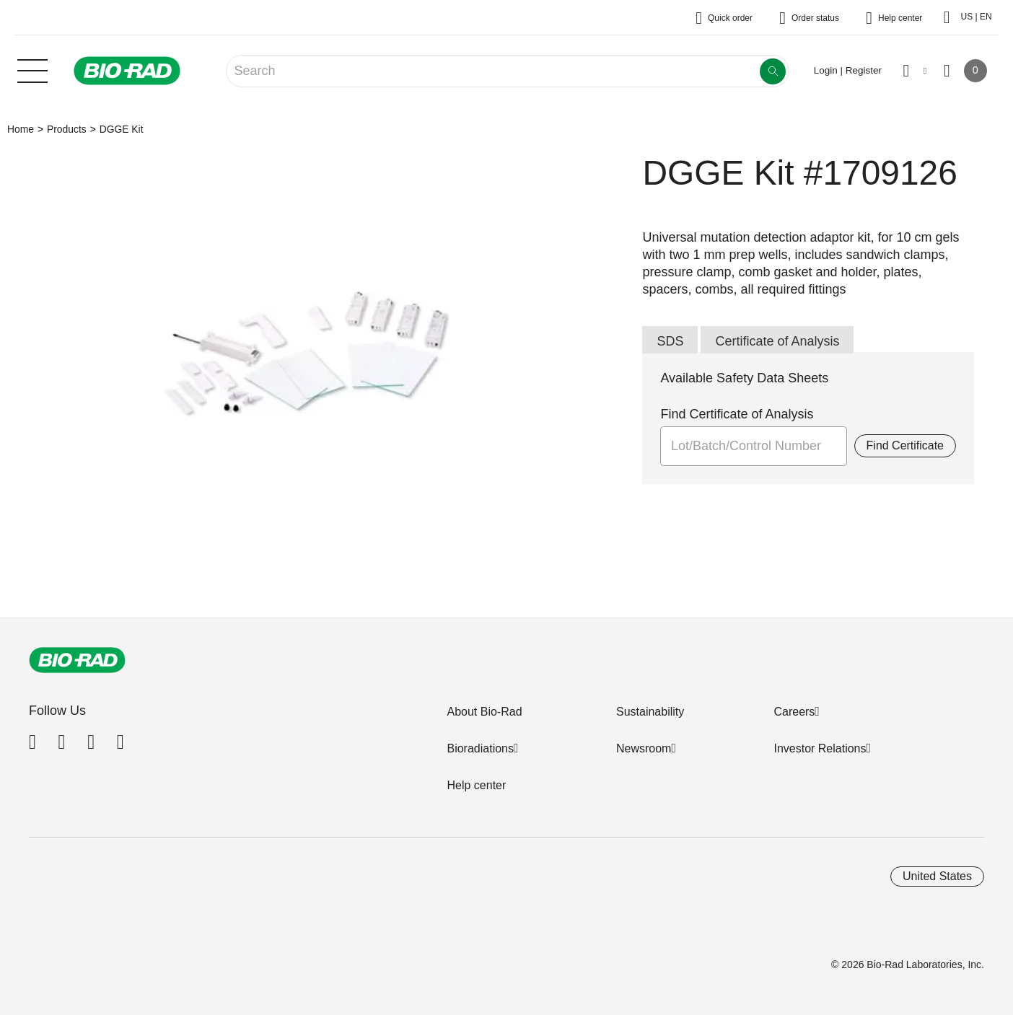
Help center (476, 785)
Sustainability (650, 712)
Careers (794, 712)
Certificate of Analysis (777, 341)
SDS (670, 341)
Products (67, 129)
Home (20, 129)
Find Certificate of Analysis (736, 414)
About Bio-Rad (484, 712)
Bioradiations (480, 748)
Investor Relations (819, 748)
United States (937, 876)
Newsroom (643, 748)
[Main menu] (32, 69)
